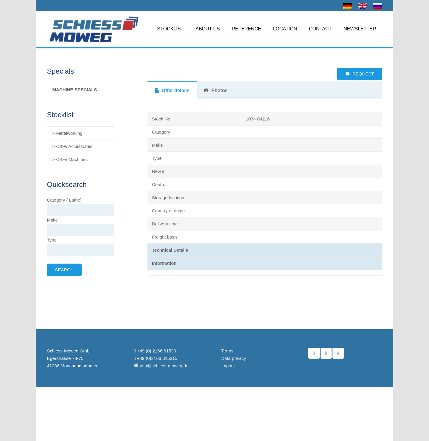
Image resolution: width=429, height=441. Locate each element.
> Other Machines (70, 159)
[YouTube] (326, 353)
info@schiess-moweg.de (164, 365)
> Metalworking (67, 133)
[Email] (338, 353)
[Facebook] (314, 353)
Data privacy (233, 358)
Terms (227, 350)
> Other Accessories (72, 146)
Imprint (228, 365)
